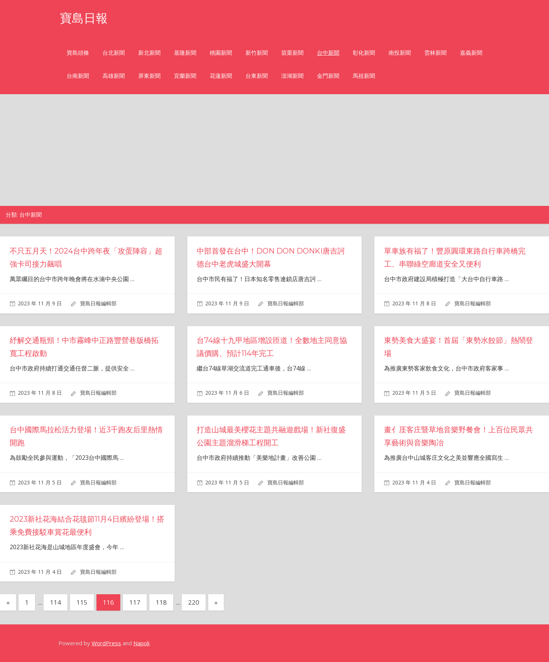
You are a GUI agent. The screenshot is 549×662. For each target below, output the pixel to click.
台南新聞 (78, 75)
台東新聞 (256, 75)
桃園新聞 (221, 52)
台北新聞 (113, 52)
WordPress (106, 643)
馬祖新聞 (364, 75)
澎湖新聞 (292, 75)
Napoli (141, 643)
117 (134, 602)
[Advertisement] (274, 150)
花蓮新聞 (221, 75)
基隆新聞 (185, 52)
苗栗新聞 (292, 52)
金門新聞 (328, 75)
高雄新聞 (113, 75)
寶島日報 (84, 18)
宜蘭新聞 (185, 75)
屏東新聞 (149, 75)
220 (193, 602)
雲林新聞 (435, 52)
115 (82, 602)
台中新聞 (328, 52)
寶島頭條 (78, 52)
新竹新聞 (256, 52)
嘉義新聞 (471, 52)
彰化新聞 (364, 52)
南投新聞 (399, 52)
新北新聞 (149, 52)
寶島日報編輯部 (98, 303)
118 (161, 602)
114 (55, 602)
